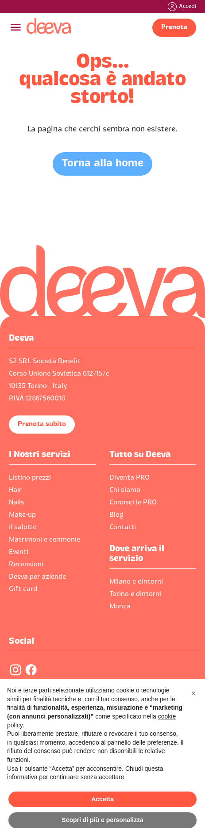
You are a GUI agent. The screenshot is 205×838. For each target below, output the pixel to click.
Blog (116, 515)
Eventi (18, 552)
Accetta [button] (102, 799)
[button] (193, 693)
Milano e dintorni (136, 582)
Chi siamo (124, 490)
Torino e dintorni (135, 594)
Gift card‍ (23, 589)
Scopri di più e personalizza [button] (102, 819)
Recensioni (26, 564)
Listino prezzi (30, 478)
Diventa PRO (129, 478)
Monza (120, 607)
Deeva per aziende (37, 577)
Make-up (22, 515)
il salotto (23, 527)
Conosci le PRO (133, 503)
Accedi (187, 6)
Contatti (122, 527)
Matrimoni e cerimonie (44, 540)
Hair (15, 490)
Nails (16, 503)
